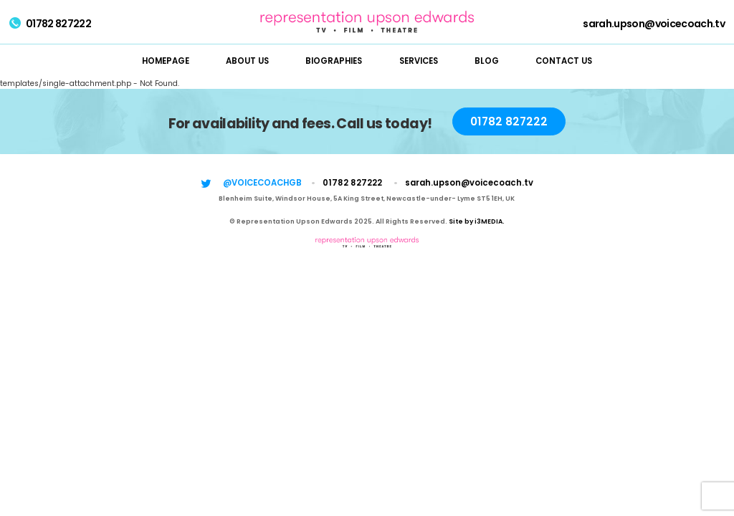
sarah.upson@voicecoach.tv (654, 24)
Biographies (333, 61)
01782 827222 (50, 24)
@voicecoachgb (262, 182)
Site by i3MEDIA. (477, 221)
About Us (247, 61)
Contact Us (563, 61)
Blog (487, 61)
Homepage (165, 61)
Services (418, 61)
